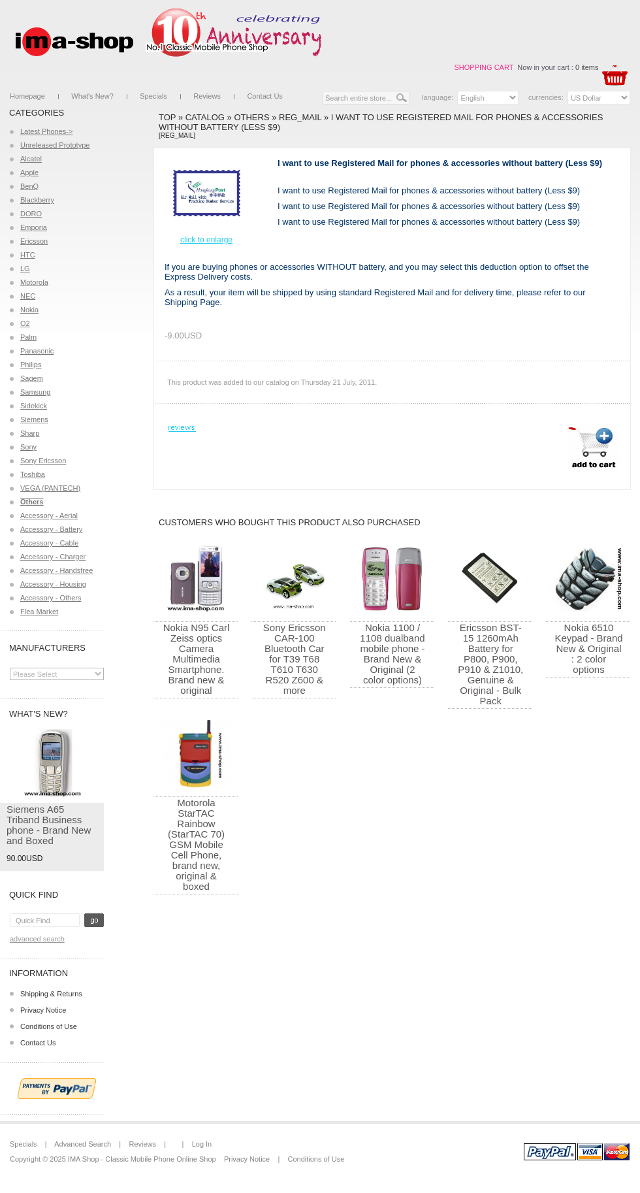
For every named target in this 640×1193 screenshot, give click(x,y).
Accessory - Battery (51, 529)
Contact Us (264, 96)
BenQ (29, 186)
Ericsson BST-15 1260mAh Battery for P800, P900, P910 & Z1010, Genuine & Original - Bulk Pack (490, 664)
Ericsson (34, 241)
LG (25, 268)
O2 (25, 323)
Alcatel (31, 159)
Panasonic (37, 351)
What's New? (92, 96)
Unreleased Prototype (54, 145)
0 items (586, 67)
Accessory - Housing (53, 584)
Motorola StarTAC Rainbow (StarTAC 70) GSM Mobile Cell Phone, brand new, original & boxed (196, 844)
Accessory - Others (51, 598)
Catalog (205, 117)
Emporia (33, 227)
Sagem (31, 378)
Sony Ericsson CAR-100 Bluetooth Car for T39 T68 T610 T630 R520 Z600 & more (294, 659)
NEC (27, 296)
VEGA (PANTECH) (50, 488)
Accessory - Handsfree (56, 570)
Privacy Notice (43, 1010)
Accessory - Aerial (49, 515)
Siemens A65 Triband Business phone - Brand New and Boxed (49, 825)
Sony (28, 447)
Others (251, 117)
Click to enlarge (206, 239)
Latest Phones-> (46, 131)
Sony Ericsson (43, 461)
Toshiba (32, 474)
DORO (31, 214)
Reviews (207, 96)
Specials (153, 96)
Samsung (35, 392)
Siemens (34, 419)
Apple (29, 172)
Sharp (29, 433)
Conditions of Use (48, 1026)
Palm (28, 337)
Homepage (27, 96)
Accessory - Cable (49, 543)
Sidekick (33, 406)
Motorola (34, 282)
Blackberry (37, 200)
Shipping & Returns (51, 994)
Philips (30, 364)
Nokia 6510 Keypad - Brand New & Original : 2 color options (588, 648)
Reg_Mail (300, 117)
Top (167, 117)
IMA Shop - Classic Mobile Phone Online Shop (142, 1159)
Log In (202, 1144)
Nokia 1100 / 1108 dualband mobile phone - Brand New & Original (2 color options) (392, 653)
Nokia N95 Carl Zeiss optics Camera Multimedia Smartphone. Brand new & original (196, 659)
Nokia (29, 310)
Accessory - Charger (53, 557)
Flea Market (39, 611)
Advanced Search (37, 939)
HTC (27, 255)
